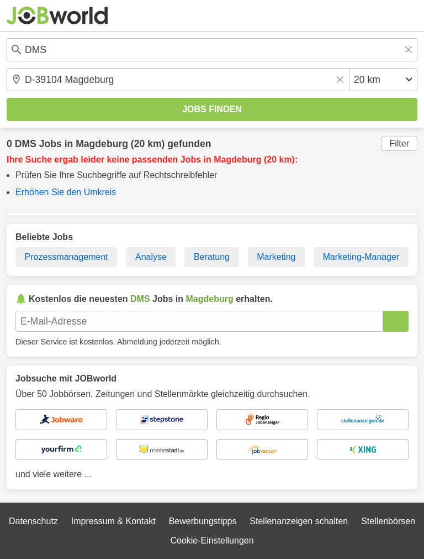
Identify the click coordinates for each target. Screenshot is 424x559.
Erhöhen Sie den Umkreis (65, 192)
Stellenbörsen (388, 521)
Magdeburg (102, 143)
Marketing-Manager (361, 257)
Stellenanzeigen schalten (299, 521)
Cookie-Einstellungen (211, 540)
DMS (25, 143)
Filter (399, 143)
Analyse (151, 257)
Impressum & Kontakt (113, 521)
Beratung (212, 257)
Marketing (276, 257)
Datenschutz (33, 521)
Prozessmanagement (66, 257)
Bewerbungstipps (203, 521)
